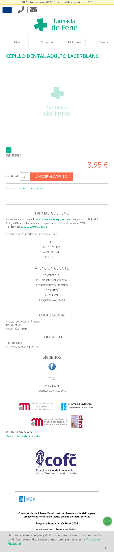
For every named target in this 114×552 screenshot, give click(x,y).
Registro (52, 290)
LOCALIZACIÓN (52, 247)
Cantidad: (12, 176)
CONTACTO (52, 257)
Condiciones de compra (52, 280)
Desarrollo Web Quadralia (23, 436)
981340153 (41, 226)
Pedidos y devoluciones (52, 285)
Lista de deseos (16, 188)
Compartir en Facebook (50, 188)
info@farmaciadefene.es (22, 346)
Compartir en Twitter (58, 188)
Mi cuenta (51, 295)
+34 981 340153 (14, 343)
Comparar (35, 188)
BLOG (52, 241)
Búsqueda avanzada (51, 300)
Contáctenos (52, 275)
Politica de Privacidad (51, 390)
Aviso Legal (52, 385)
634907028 (27, 226)
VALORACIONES (52, 252)
